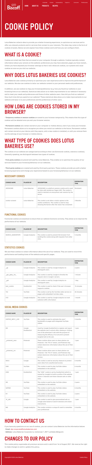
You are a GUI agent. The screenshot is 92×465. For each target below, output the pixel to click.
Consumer (76, 2)
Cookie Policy (83, 457)
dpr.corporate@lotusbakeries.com (24, 429)
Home (26, 6)
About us (35, 6)
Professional (84, 2)
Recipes (55, 6)
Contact (51, 2)
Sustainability (59, 2)
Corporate (44, 2)
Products (45, 6)
